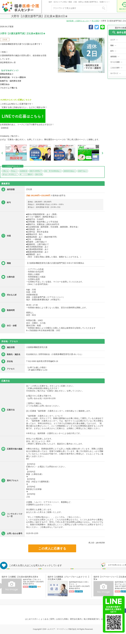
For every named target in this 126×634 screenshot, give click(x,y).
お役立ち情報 (62, 619)
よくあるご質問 (47, 619)
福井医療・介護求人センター (78, 21)
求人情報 (95, 21)
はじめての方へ (32, 619)
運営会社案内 (76, 619)
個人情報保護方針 (91, 619)
